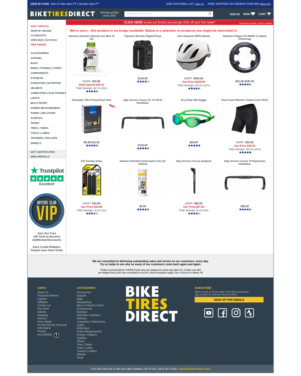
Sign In (235, 14)
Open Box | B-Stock (44, 40)
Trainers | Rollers (44, 138)
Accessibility (48, 334)
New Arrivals (40, 156)
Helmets (36, 88)
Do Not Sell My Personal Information (52, 326)
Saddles (36, 118)
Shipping (184, 272)
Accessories (40, 53)
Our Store (43, 308)
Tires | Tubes (39, 128)
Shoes (35, 123)
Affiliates (42, 302)
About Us (43, 292)
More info (265, 3)
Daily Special (40, 26)
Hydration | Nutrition (46, 83)
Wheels (36, 143)
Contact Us (44, 305)
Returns (42, 318)
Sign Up (199, 3)
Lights (35, 98)
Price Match (44, 321)
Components (39, 73)
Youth (80, 357)
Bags (34, 63)
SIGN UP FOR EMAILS (229, 299)
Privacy (41, 331)
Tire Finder (38, 44)
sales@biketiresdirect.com (194, 368)
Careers (42, 298)
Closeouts (38, 35)
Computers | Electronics (48, 93)
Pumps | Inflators (43, 113)
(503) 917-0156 (40, 3)
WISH (249, 14)
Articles (41, 311)
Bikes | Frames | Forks (46, 68)
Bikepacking (84, 302)
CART (265, 14)
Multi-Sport (39, 103)
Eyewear (37, 78)
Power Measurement (45, 108)
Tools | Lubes (40, 133)
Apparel (36, 58)
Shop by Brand (41, 30)
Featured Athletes (48, 295)
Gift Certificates (43, 152)
